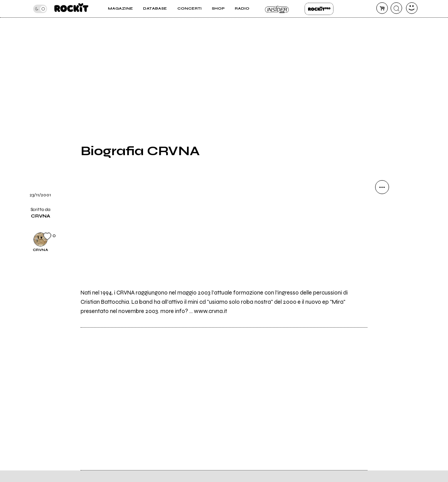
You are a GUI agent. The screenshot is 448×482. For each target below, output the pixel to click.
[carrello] (382, 8)
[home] (71, 8)
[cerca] (396, 8)
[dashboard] (412, 8)
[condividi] (382, 187)
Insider (277, 9)
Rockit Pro (319, 9)
